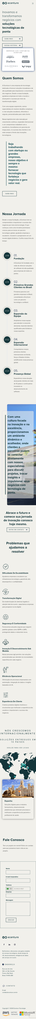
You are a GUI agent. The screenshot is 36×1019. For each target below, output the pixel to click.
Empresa (9, 892)
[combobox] (9, 889)
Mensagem (9, 900)
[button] (32, 3)
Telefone (9, 885)
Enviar (11, 920)
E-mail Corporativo (12, 877)
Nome (8, 868)
